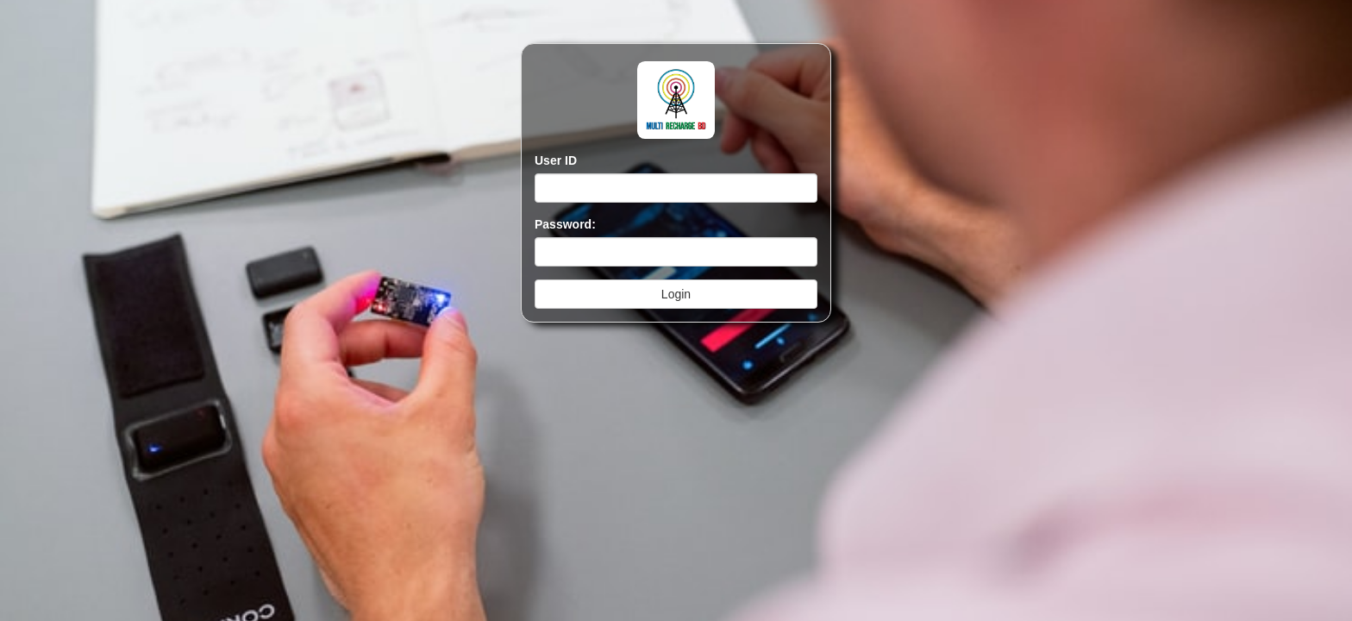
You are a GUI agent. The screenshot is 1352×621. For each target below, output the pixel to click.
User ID (556, 160)
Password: (565, 224)
